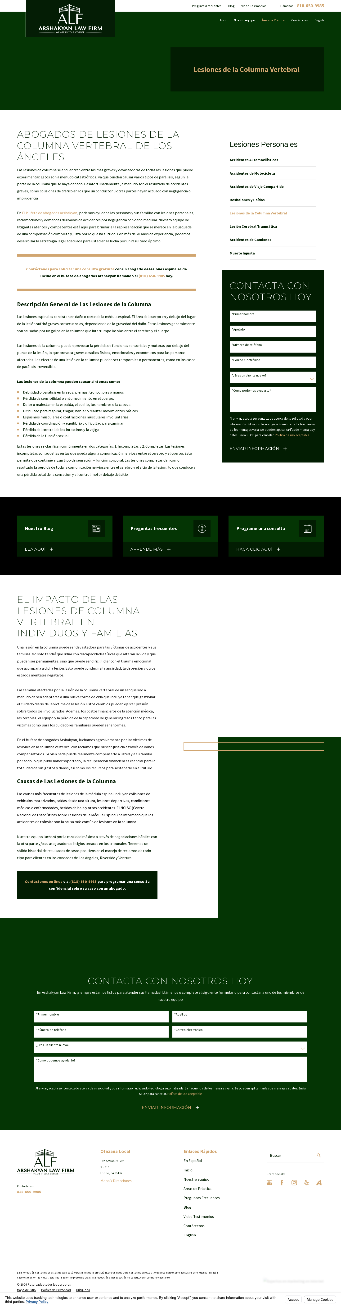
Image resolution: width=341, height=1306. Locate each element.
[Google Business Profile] (269, 1182)
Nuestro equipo (196, 1179)
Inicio (188, 1170)
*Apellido (238, 329)
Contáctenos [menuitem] (299, 20)
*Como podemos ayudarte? (251, 391)
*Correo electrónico (246, 360)
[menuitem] (273, 159)
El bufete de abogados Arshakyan (49, 212)
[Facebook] (282, 1182)
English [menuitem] (319, 20)
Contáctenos (194, 1225)
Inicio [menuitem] (223, 20)
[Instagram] (294, 1182)
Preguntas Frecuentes (206, 6)
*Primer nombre (243, 314)
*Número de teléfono (247, 345)
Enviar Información (254, 448)
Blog (231, 6)
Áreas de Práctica (197, 1188)
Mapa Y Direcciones (116, 1180)
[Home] (70, 18)
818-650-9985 (310, 6)
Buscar (275, 1155)
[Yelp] (306, 1182)
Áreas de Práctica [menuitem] (273, 20)
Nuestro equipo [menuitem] (244, 20)
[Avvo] (319, 1182)
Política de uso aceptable (292, 435)
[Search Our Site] (319, 1155)
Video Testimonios (253, 6)
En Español (193, 1160)
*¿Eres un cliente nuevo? (249, 375)
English (190, 1235)
